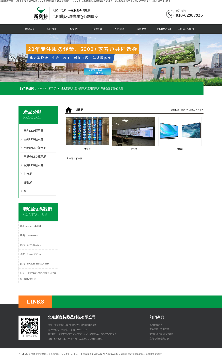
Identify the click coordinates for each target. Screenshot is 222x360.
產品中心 (74, 29)
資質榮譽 (141, 29)
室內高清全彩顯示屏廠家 (161, 334)
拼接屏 (28, 173)
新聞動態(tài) (164, 29)
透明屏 (28, 182)
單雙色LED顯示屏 (35, 156)
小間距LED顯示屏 (35, 148)
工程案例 (97, 29)
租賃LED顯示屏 (33, 165)
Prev (4, 59)
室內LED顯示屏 (33, 130)
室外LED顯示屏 (33, 139)
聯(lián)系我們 (186, 29)
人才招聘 (119, 29)
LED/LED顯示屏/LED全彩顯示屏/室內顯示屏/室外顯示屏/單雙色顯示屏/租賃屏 (80, 88)
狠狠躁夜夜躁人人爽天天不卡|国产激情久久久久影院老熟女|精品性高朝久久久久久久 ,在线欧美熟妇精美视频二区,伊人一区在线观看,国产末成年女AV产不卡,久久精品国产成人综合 (85, 1)
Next (218, 59)
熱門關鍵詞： (28, 88)
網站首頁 (30, 29)
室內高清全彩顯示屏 (159, 329)
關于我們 (52, 29)
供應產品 (191, 109)
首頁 (183, 109)
